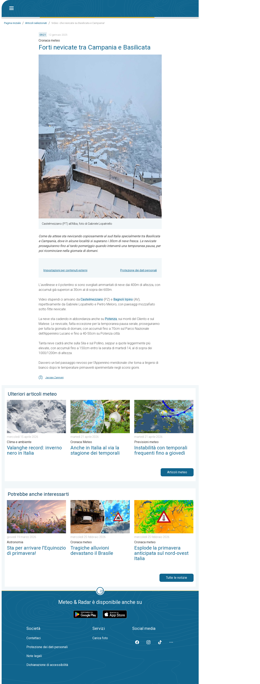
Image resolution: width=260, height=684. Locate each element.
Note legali (34, 656)
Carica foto (100, 638)
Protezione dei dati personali (138, 270)
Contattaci (33, 638)
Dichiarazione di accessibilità (47, 665)
